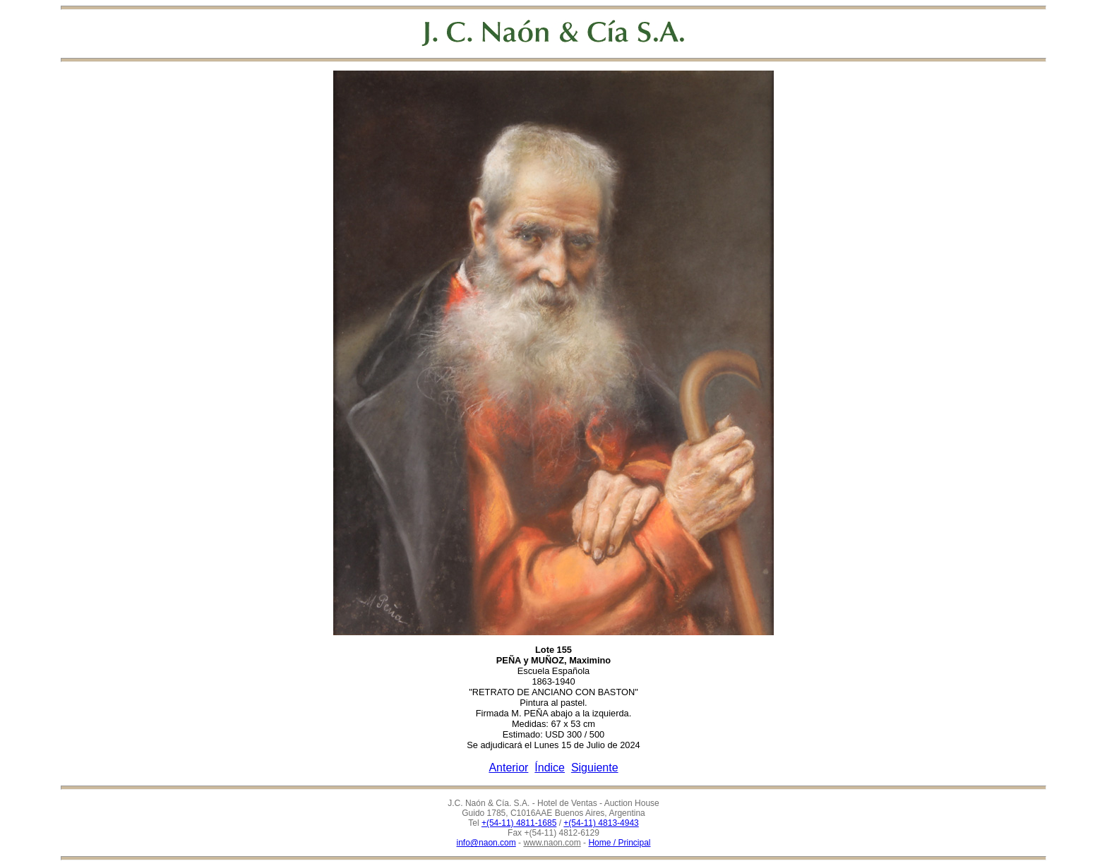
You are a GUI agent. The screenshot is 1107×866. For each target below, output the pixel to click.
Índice (549, 768)
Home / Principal (619, 843)
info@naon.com (486, 843)
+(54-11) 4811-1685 (518, 823)
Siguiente (594, 768)
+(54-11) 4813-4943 (600, 823)
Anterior (508, 768)
